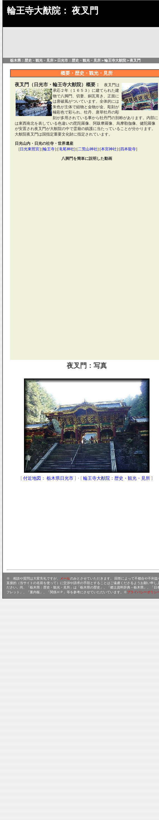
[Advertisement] (58, 300)
